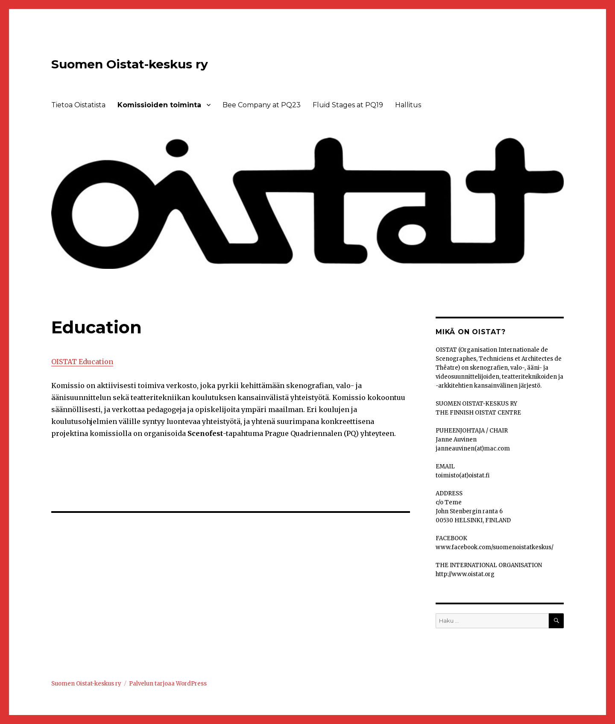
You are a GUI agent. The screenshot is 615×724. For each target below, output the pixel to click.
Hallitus (408, 105)
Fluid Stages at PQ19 (348, 105)
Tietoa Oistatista (78, 105)
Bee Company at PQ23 (262, 105)
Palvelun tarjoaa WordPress (168, 683)
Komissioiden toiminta (159, 105)
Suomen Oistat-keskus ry (129, 64)
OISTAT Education (82, 361)
